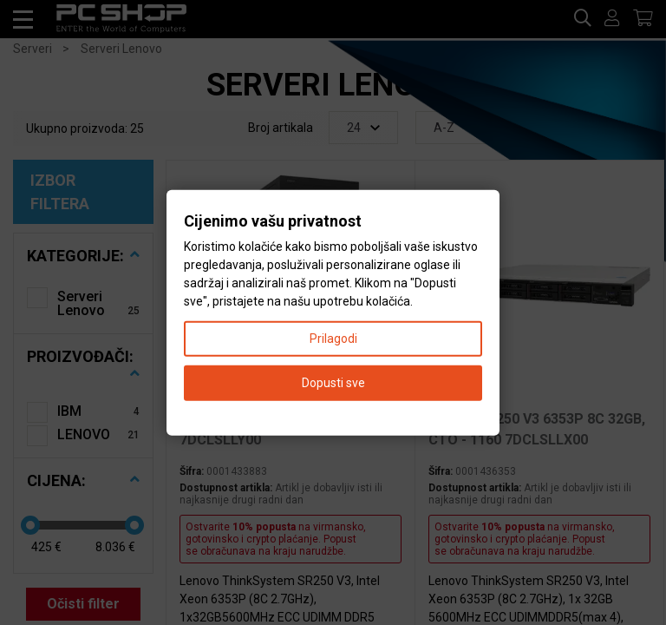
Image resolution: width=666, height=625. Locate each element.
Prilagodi (333, 338)
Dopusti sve (333, 382)
